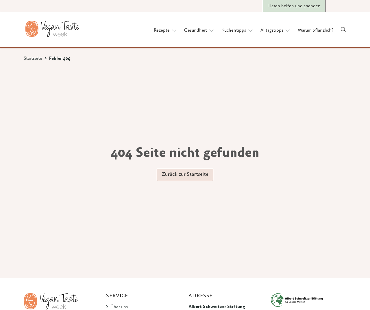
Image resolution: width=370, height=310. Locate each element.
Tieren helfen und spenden (294, 6)
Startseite (33, 58)
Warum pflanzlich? (315, 30)
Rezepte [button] (165, 30)
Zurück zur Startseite (185, 174)
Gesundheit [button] (199, 30)
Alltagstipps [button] (275, 30)
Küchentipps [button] (237, 30)
